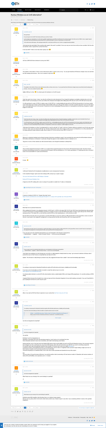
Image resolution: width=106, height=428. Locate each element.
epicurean (16, 209)
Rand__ (16, 73)
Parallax (16, 32)
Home (90, 417)
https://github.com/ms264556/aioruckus (32, 271)
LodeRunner (16, 62)
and (30, 285)
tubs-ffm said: (26, 246)
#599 (93, 366)
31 (27, 24)
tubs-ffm (16, 226)
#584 (93, 80)
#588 (93, 146)
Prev (14, 24)
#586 (93, 112)
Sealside (16, 370)
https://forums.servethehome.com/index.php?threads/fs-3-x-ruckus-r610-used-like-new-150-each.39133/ (47, 196)
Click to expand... (58, 317)
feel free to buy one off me (61, 293)
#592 (93, 205)
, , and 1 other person (33, 187)
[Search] (67, 10)
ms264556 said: (27, 31)
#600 (93, 387)
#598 (93, 325)
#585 (93, 96)
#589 (93, 157)
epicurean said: (27, 226)
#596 (93, 290)
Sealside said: (26, 391)
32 (29, 24)
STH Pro (15, 417)
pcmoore (13, 16)
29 (22, 24)
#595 (93, 264)
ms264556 (16, 172)
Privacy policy (83, 417)
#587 (93, 135)
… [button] (18, 24)
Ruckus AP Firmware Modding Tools (31, 179)
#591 (93, 192)
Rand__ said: (26, 84)
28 (20, 24)
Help (87, 417)
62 (33, 24)
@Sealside (70, 346)
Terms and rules (76, 417)
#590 (93, 168)
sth (16, 150)
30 (25, 24)
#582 (93, 58)
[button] (23, 10)
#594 (93, 242)
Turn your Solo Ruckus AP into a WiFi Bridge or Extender (35, 176)
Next (37, 24)
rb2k (16, 197)
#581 (93, 27)
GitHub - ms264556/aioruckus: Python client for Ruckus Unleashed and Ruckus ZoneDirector (51, 313)
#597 (93, 301)
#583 (93, 69)
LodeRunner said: (27, 116)
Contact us (70, 417)
